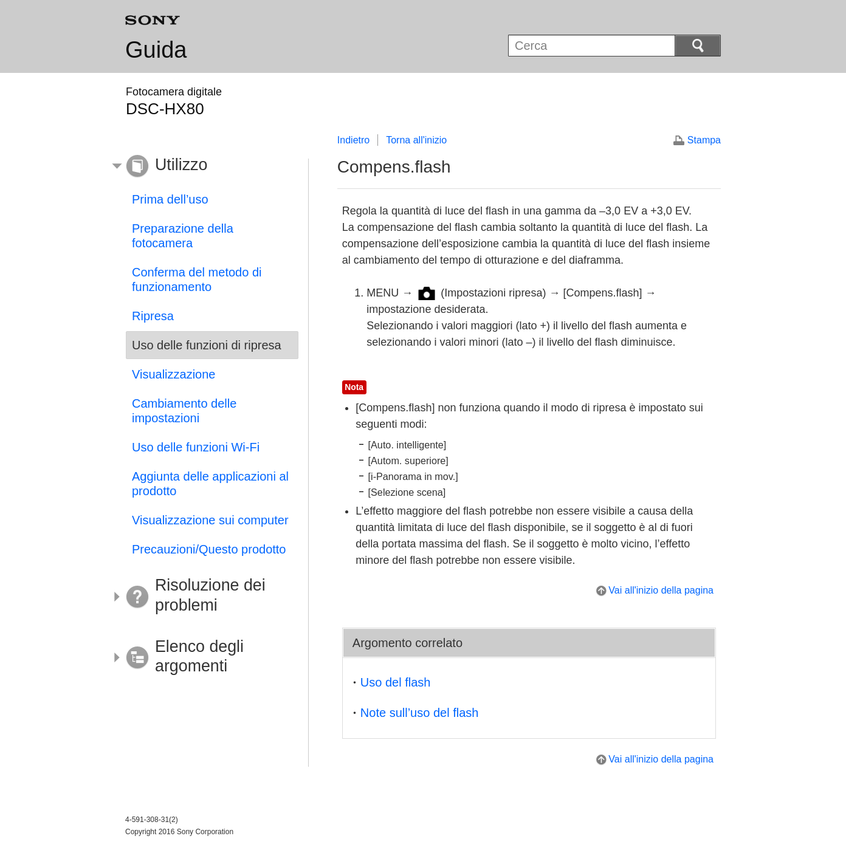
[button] (203, 166)
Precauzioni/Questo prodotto (209, 549)
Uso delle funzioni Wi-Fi (196, 447)
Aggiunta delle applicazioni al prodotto (210, 484)
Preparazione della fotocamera (182, 236)
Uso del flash (395, 682)
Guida (156, 49)
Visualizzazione (174, 374)
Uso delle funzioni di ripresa (206, 345)
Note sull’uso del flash (419, 712)
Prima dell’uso (170, 199)
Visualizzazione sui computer (210, 520)
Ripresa (153, 316)
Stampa (704, 140)
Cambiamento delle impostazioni (184, 411)
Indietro (353, 140)
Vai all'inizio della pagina (661, 590)
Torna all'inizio (416, 140)
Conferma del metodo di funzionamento (196, 279)
